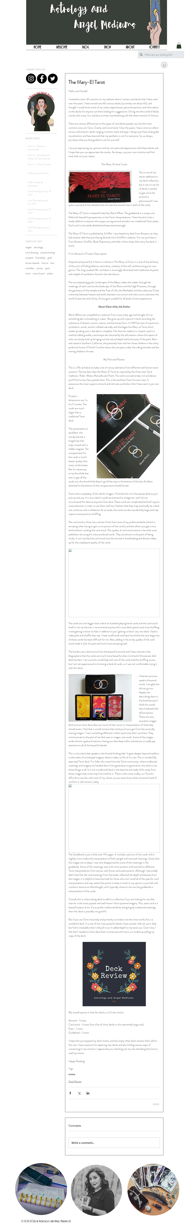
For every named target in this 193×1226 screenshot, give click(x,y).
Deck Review (75, 1081)
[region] (41, 1190)
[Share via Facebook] (70, 1093)
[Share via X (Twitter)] (79, 1093)
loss (52, 263)
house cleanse (32, 263)
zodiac (50, 273)
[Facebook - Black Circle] (42, 78)
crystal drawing (47, 252)
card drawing (31, 252)
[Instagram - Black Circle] (31, 78)
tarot (28, 273)
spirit (47, 268)
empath (29, 257)
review (39, 268)
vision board (39, 273)
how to (45, 263)
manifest (29, 268)
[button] (178, 45)
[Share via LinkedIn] (88, 1093)
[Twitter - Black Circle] (53, 78)
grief (50, 257)
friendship (40, 257)
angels (28, 247)
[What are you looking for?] (161, 54)
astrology (38, 247)
